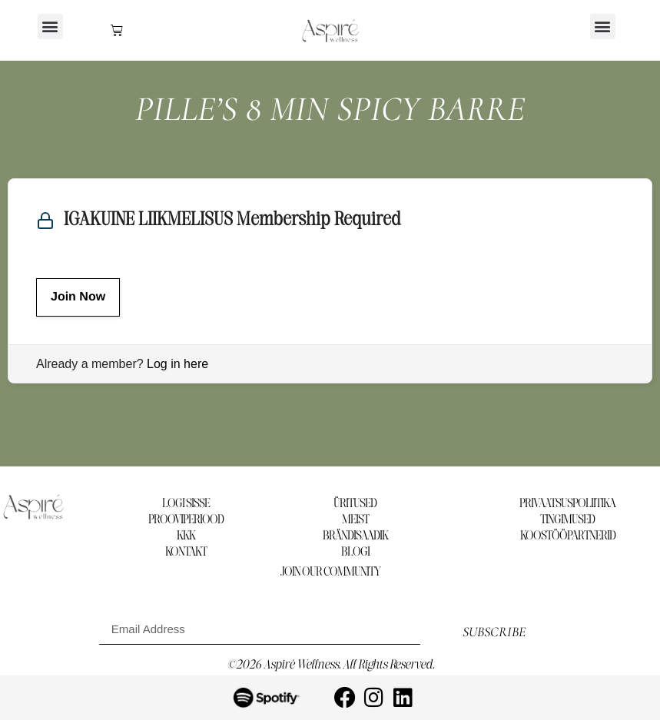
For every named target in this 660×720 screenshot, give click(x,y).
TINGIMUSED (567, 520)
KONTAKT (186, 552)
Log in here (177, 363)
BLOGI (355, 552)
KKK (186, 536)
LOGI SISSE (186, 503)
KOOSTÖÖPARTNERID (567, 536)
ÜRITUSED (354, 503)
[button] (50, 26)
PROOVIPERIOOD (186, 520)
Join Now (78, 297)
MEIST (355, 520)
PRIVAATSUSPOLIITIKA (567, 503)
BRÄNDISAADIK (355, 536)
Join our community (330, 572)
